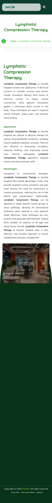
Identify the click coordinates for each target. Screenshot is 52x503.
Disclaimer (39, 492)
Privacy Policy (15, 492)
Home (13, 41)
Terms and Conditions (28, 492)
